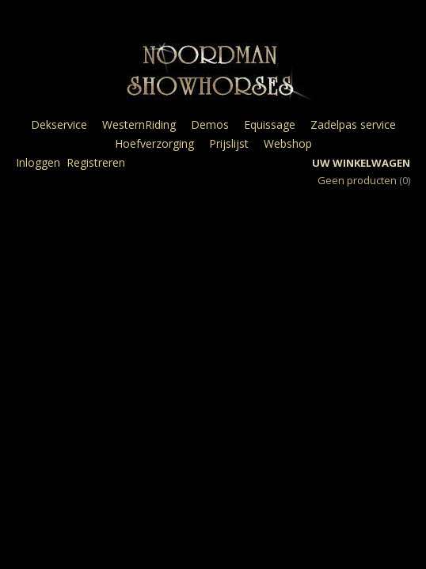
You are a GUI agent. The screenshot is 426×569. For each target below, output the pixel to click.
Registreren (96, 162)
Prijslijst (229, 143)
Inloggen (38, 162)
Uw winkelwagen (361, 163)
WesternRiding (139, 124)
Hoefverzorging (154, 143)
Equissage (269, 124)
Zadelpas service (353, 124)
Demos (210, 124)
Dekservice (59, 124)
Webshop (288, 143)
